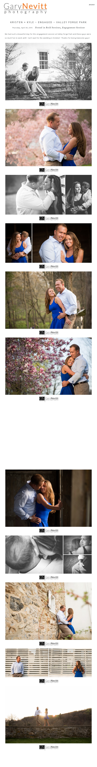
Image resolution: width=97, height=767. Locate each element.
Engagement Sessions (73, 27)
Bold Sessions (53, 27)
